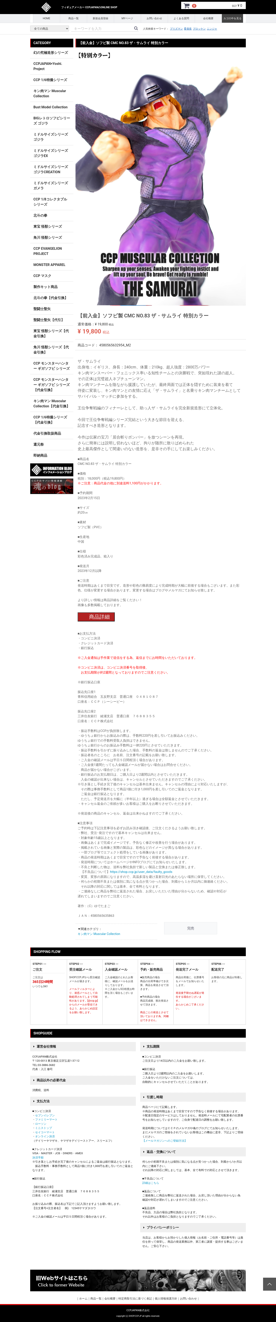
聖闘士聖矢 (42, 309)
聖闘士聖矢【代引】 (48, 320)
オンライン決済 (45, 1136)
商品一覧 (73, 18)
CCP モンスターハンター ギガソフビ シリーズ (51, 366)
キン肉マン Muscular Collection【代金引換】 (51, 403)
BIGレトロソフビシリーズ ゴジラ (51, 120)
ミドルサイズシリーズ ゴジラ (50, 137)
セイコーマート (45, 1132)
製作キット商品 (45, 287)
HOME (46, 18)
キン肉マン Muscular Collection (99, 934)
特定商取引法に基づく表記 (135, 1298)
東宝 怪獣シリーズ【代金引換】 (51, 333)
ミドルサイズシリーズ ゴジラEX (50, 153)
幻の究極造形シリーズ (50, 53)
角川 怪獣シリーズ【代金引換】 (51, 349)
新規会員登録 (100, 18)
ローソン (40, 1123)
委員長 (188, 28)
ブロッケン (199, 28)
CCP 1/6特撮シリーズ (50, 80)
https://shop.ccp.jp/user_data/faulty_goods (141, 872)
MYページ (127, 18)
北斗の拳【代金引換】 (50, 298)
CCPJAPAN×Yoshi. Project (47, 66)
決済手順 (38, 1157)
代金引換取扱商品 (47, 433)
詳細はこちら (150, 1182)
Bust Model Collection (50, 107)
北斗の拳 (40, 215)
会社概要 (208, 18)
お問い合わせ (154, 18)
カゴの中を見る (232, 18)
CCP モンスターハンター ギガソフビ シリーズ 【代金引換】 (51, 385)
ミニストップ (43, 1128)
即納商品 (40, 455)
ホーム (83, 1298)
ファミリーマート (46, 1119)
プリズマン (176, 28)
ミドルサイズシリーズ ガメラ (50, 185)
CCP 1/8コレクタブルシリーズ (50, 201)
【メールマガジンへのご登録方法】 (164, 1140)
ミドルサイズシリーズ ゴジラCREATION (50, 169)
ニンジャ (212, 28)
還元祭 (38, 444)
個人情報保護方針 (166, 1298)
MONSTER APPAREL (49, 265)
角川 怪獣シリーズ (47, 237)
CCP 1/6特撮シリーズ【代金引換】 (50, 419)
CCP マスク (42, 276)
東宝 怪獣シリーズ (47, 226)
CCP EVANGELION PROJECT (47, 251)
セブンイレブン (45, 1115)
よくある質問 (181, 18)
